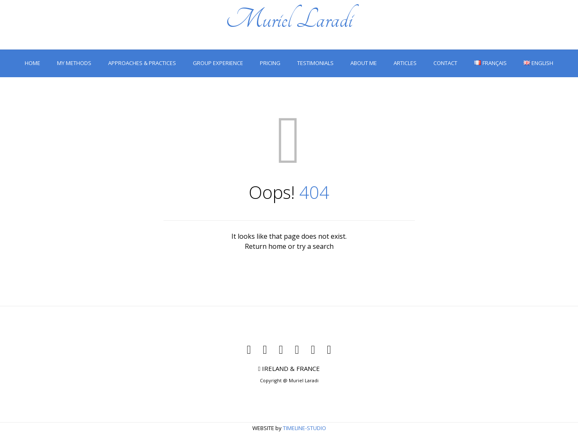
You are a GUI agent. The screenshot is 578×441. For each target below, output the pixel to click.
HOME (32, 63)
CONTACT (445, 63)
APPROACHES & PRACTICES (142, 63)
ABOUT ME (363, 63)
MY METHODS (74, 63)
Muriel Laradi (289, 19)
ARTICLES (405, 63)
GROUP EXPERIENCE (218, 63)
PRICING (270, 63)
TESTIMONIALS (315, 63)
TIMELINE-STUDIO (304, 428)
